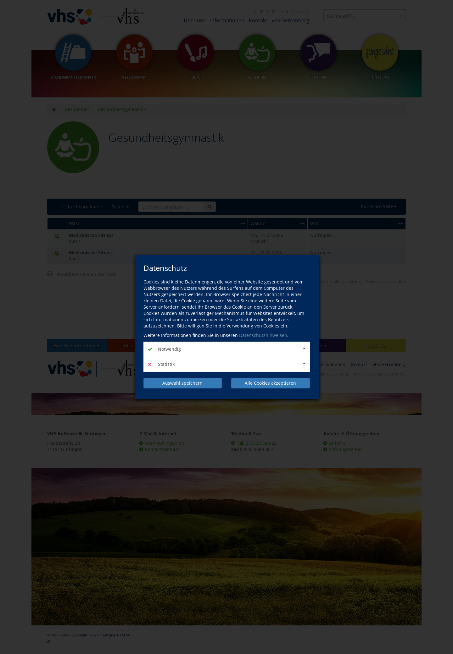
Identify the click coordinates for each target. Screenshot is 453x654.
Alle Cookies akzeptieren (270, 383)
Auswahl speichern (182, 383)
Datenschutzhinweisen (263, 335)
